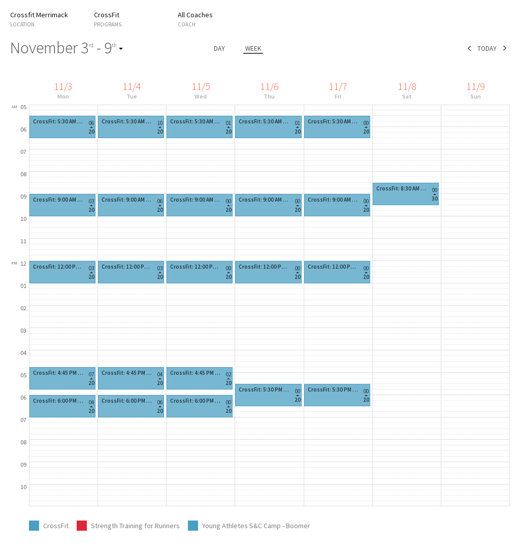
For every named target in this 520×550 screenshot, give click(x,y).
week (253, 48)
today (487, 48)
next (505, 48)
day (219, 48)
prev (469, 48)
